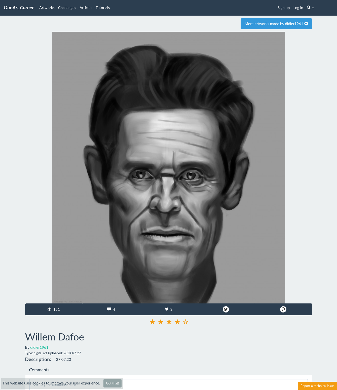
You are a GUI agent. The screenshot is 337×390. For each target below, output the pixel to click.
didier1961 (39, 347)
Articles (86, 7)
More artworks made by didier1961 (276, 23)
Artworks (47, 7)
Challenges (67, 7)
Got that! (112, 383)
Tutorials (103, 7)
